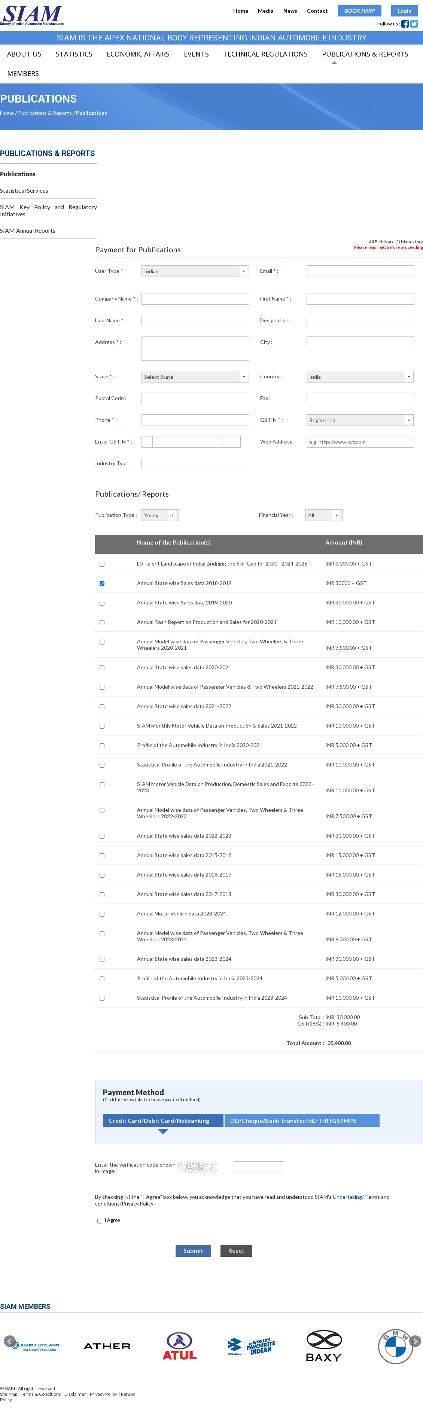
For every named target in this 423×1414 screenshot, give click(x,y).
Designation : (275, 320)
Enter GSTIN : (113, 441)
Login (404, 10)
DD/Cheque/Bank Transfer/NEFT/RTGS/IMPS (293, 1120)
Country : (271, 376)
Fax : (265, 398)
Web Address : (277, 441)
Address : (108, 342)
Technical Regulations (265, 53)
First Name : (276, 298)
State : (105, 376)
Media (266, 10)
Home (240, 10)
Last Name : (110, 320)
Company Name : (116, 298)
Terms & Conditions (41, 1394)
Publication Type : (116, 515)
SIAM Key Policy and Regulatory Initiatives (48, 210)
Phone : (106, 420)
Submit (193, 1250)
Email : (269, 271)
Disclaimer (75, 1394)
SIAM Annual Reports (27, 230)
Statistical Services (24, 190)
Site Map (8, 1394)
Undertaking (347, 1197)
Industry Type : (113, 463)
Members (23, 73)
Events (196, 53)
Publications (18, 173)
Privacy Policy (104, 1394)
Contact (317, 10)
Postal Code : (111, 398)
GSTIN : (271, 420)
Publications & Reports (365, 53)
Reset (236, 1250)
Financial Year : (276, 515)
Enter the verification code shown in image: (135, 1167)
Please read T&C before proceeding (388, 247)
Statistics (74, 53)
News (290, 10)
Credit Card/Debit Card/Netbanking (159, 1120)
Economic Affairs (138, 53)
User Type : (110, 271)
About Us (24, 53)
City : (266, 342)
